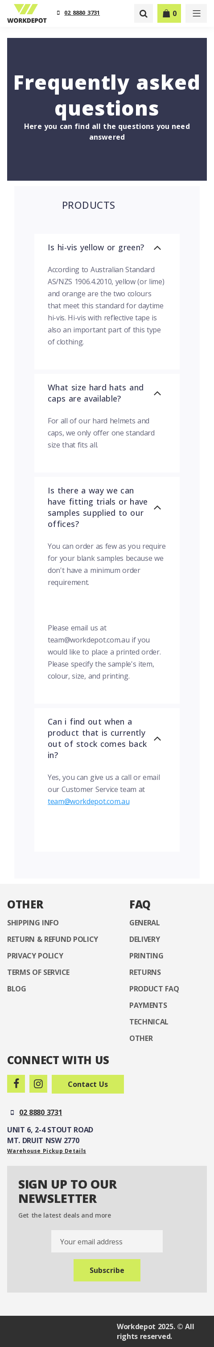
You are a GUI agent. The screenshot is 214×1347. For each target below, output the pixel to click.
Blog (16, 989)
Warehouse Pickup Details (46, 1151)
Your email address (91, 1242)
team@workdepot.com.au (88, 801)
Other (140, 1038)
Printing (146, 956)
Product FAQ (154, 989)
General (144, 923)
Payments (148, 1005)
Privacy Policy (35, 956)
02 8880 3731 (82, 12)
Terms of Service (38, 972)
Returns (145, 972)
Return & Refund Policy (52, 939)
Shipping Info (33, 923)
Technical (149, 1022)
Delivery (144, 939)
